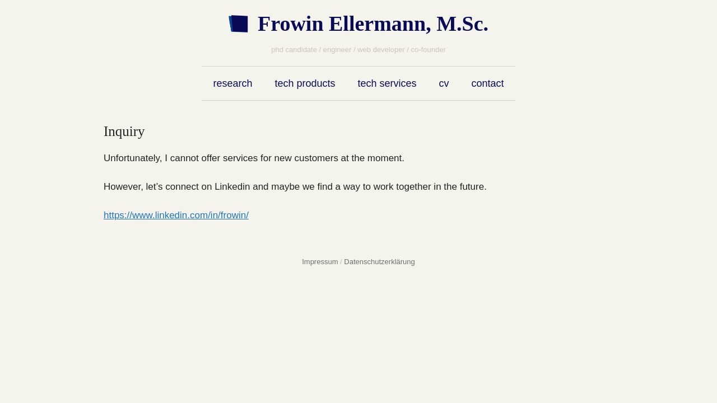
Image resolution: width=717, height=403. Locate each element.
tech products (304, 83)
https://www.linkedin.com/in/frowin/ (176, 215)
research (232, 83)
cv (444, 83)
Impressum (320, 261)
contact (488, 83)
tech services (387, 83)
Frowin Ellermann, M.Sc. (373, 23)
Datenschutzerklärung (379, 261)
